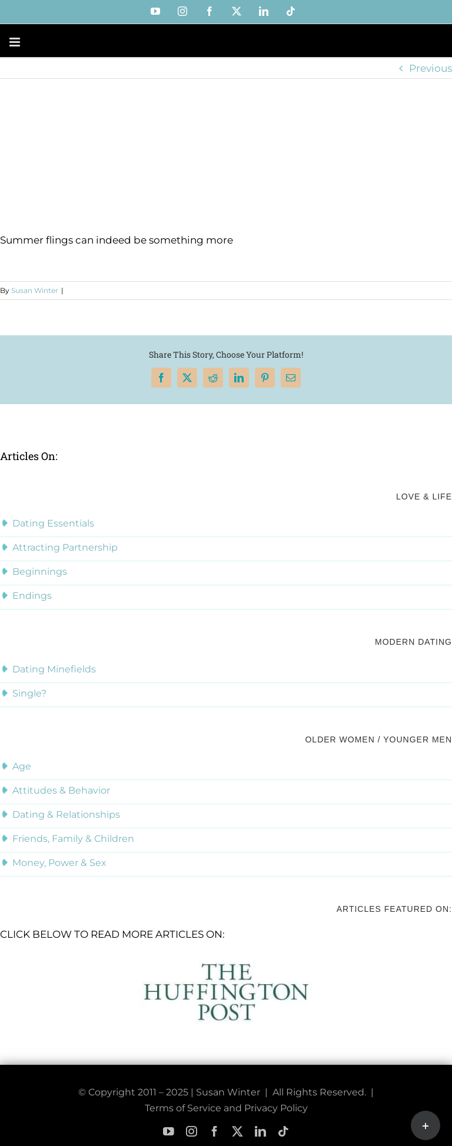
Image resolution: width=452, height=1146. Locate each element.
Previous (430, 68)
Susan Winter (34, 290)
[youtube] (168, 1131)
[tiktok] (283, 1131)
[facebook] (214, 1131)
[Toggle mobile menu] (15, 42)
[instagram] (191, 1131)
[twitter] (237, 1131)
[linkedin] (260, 1131)
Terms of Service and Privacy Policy (226, 1108)
